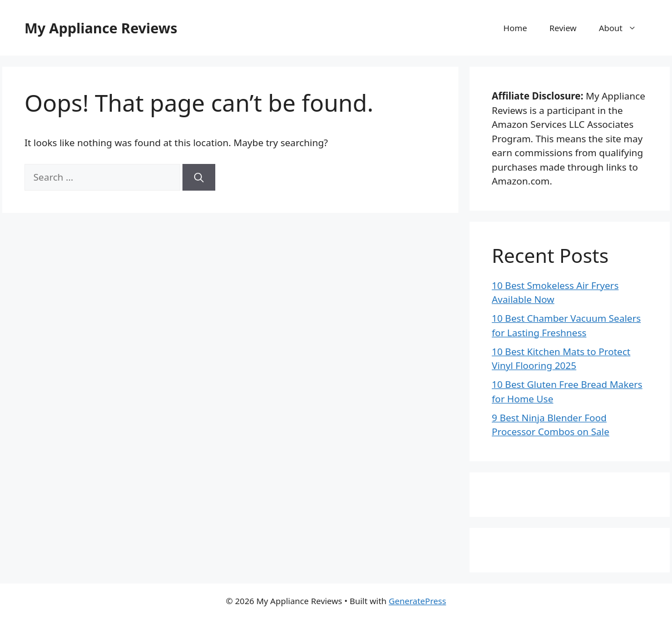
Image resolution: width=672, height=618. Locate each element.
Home (515, 27)
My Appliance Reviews (100, 27)
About (623, 27)
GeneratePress (417, 600)
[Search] (198, 177)
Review (562, 27)
